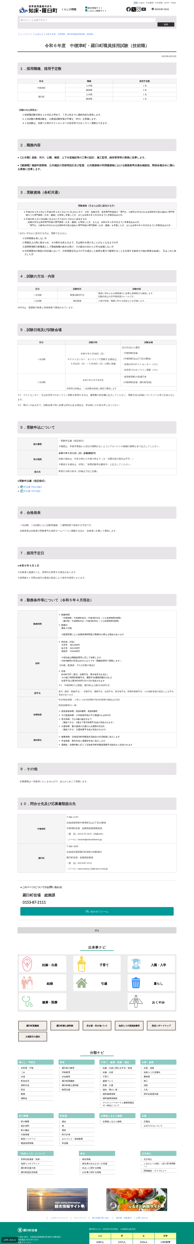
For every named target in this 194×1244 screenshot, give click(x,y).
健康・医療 (122, 979)
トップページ (26, 30)
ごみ (23, 1049)
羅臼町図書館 (32, 1003)
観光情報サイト (95, 8)
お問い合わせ (9, 1240)
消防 (146, 1062)
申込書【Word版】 (33, 482)
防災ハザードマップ (161, 1003)
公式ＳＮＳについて (153, 1103)
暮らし (82, 979)
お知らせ (40, 30)
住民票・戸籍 (27, 1045)
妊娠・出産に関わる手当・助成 (117, 1045)
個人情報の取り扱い (101, 1195)
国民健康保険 (109, 1071)
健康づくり (108, 1058)
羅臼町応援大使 (28, 1145)
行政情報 (25, 1111)
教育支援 (66, 1066)
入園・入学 (122, 960)
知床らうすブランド (30, 1140)
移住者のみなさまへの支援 (94, 1140)
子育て (82, 960)
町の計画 (66, 1111)
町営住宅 (25, 1058)
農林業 (147, 1053)
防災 (23, 1066)
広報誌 (147, 1098)
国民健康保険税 (110, 1075)
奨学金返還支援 (151, 1071)
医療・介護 (108, 1062)
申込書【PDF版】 (32, 486)
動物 (23, 1071)
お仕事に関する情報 (91, 1149)
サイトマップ (79, 1195)
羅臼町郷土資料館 (64, 1003)
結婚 (162, 960)
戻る (97, 926)
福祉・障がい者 (110, 1066)
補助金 (24, 1075)
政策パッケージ (28, 1116)
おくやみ (162, 979)
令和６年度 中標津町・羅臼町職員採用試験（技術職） (73, 30)
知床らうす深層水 (152, 1049)
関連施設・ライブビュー (155, 1148)
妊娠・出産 (42, 960)
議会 (64, 1098)
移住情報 (86, 1136)
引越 (42, 979)
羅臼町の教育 (68, 1045)
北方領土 (148, 1136)
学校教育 (66, 1049)
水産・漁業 (149, 1045)
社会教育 (66, 1053)
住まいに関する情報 (91, 1145)
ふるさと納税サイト (97, 10)
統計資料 (25, 1103)
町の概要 (25, 1098)
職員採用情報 (27, 1120)
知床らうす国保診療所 (129, 1003)
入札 (146, 1066)
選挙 (64, 1107)
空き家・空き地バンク (97, 1003)
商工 (146, 1058)
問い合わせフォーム (97, 906)
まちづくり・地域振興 (72, 1116)
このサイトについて (57, 1195)
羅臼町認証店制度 (29, 1149)
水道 (23, 1053)
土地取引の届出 (32, 1013)
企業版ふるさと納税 (112, 1098)
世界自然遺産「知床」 (31, 1136)
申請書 (65, 1120)
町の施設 (25, 1107)
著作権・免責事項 (125, 1195)
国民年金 (25, 1062)
